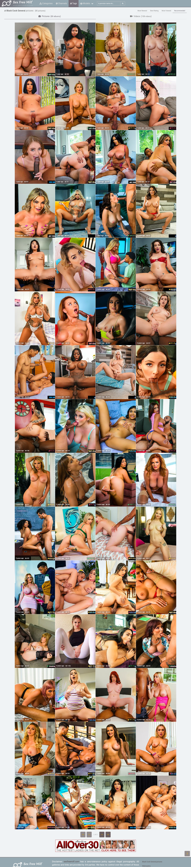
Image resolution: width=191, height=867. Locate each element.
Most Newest (142, 11)
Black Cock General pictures (152, 862)
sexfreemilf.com (71, 861)
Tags (73, 3)
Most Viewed (166, 11)
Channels (61, 3)
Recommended (179, 11)
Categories (46, 3)
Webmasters (146, 866)
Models (85, 3)
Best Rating (154, 11)
